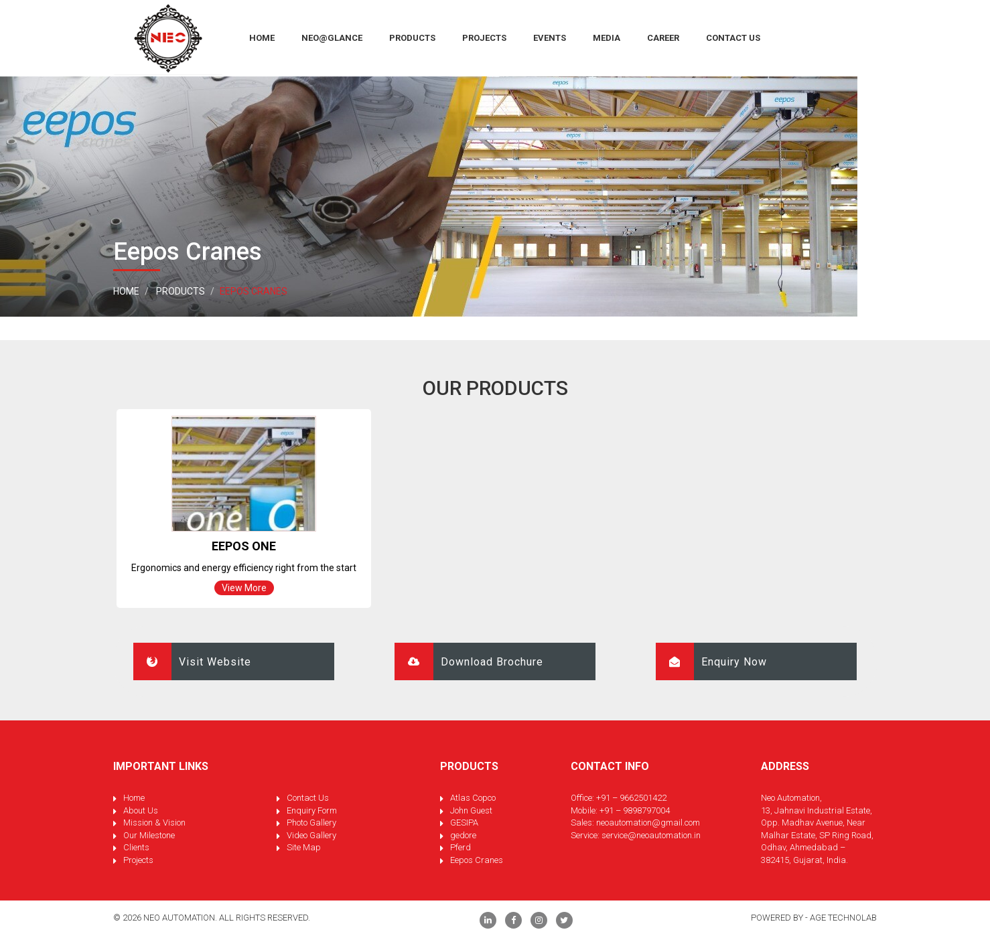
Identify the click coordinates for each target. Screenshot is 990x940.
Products (412, 38)
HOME (262, 38)
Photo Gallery (311, 822)
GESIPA (464, 822)
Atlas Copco (473, 798)
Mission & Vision (154, 822)
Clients (136, 847)
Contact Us (733, 38)
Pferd (460, 847)
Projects (484, 38)
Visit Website (192, 661)
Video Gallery (311, 835)
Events (549, 38)
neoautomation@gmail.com (648, 822)
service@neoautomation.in (651, 835)
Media (606, 38)
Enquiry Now (711, 661)
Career (663, 38)
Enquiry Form (312, 810)
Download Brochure (469, 661)
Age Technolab (843, 918)
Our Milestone (149, 835)
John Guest (471, 810)
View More (244, 587)
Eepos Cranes (476, 860)
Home (126, 291)
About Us (140, 810)
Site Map (304, 847)
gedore (463, 835)
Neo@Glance (331, 38)
